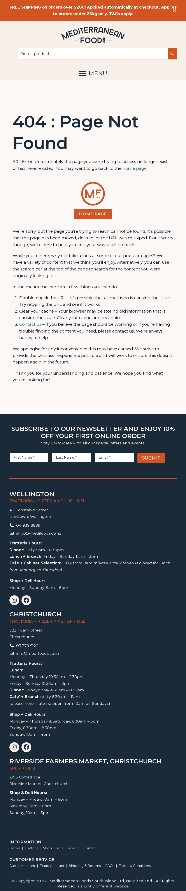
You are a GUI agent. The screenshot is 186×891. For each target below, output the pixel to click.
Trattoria (32, 848)
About (73, 848)
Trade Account (52, 866)
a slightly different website (103, 886)
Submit (151, 458)
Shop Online (54, 848)
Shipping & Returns (85, 866)
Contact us (30, 324)
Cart (12, 866)
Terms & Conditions (135, 866)
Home (14, 848)
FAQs (109, 866)
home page (135, 168)
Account (28, 866)
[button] (93, 73)
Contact (90, 848)
